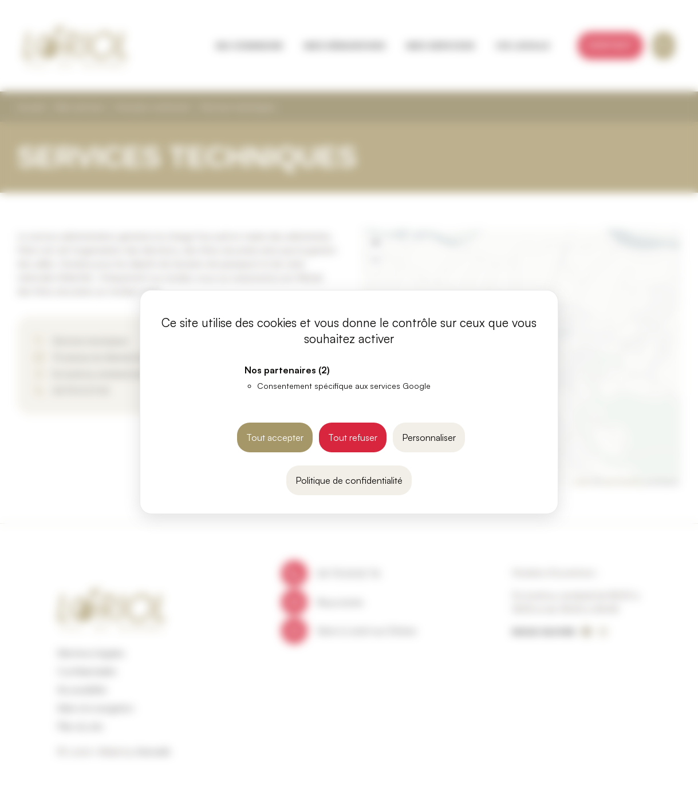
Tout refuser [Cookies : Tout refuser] (352, 437)
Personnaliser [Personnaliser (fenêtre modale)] (429, 437)
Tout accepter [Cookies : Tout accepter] (274, 437)
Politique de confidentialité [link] (349, 480)
